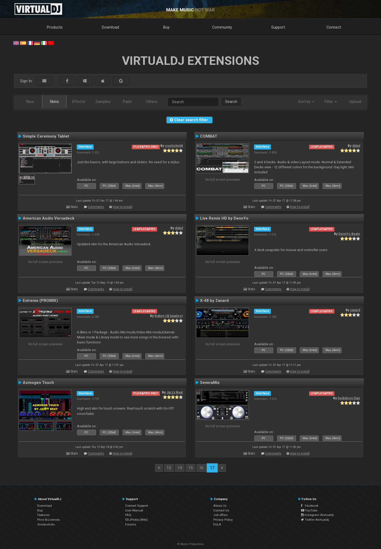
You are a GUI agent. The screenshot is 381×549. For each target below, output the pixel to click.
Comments (96, 207)
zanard (355, 310)
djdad (356, 146)
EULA (217, 524)
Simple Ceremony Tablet (46, 136)
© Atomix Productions (190, 544)
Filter (331, 101)
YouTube (309, 510)
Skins (54, 101)
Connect (333, 27)
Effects (78, 101)
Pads (127, 101)
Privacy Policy (223, 519)
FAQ (128, 515)
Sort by (306, 101)
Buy (166, 27)
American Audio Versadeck (48, 218)
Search (231, 101)
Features (43, 515)
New (30, 101)
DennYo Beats (349, 234)
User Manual (134, 510)
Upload (355, 101)
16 (201, 467)
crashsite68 (174, 146)
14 (180, 467)
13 (169, 467)
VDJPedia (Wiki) (136, 519)
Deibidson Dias (349, 398)
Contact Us (221, 510)
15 (190, 467)
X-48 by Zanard (214, 300)
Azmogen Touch (38, 382)
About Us (219, 505)
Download (110, 27)
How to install (122, 207)
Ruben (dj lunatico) (169, 316)
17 (212, 467)
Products (54, 27)
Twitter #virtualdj (315, 519)
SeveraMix (210, 382)
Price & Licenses (48, 519)
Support (278, 27)
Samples (103, 101)
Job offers (220, 515)
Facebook (309, 505)
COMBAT (208, 136)
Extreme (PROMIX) (40, 300)
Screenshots (46, 524)
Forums (130, 524)
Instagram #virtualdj (317, 515)
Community (222, 27)
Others (151, 101)
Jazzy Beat (174, 392)
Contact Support (136, 505)
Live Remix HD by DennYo (224, 218)
